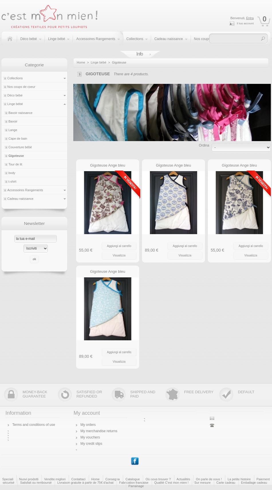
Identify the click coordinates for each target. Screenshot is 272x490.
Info (139, 54)
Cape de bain (18, 138)
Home (81, 62)
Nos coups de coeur (21, 86)
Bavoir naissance (21, 112)
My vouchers (90, 437)
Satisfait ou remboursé (36, 482)
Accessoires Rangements (98, 42)
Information (18, 413)
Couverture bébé (20, 147)
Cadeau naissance (171, 42)
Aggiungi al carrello (119, 246)
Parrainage (136, 486)
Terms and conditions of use (33, 425)
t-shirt (13, 181)
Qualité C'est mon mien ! (171, 482)
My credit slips (91, 444)
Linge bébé (59, 42)
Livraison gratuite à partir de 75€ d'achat (85, 482)
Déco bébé (31, 42)
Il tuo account (245, 23)
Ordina (204, 145)
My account (87, 413)
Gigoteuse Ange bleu (107, 165)
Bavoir (13, 121)
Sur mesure (202, 482)
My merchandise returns (98, 431)
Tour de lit (15, 164)
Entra (250, 18)
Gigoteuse (16, 155)
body (12, 173)
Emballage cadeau (254, 482)
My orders (88, 425)
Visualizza (119, 255)
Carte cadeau (225, 482)
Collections (137, 42)
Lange (13, 130)
